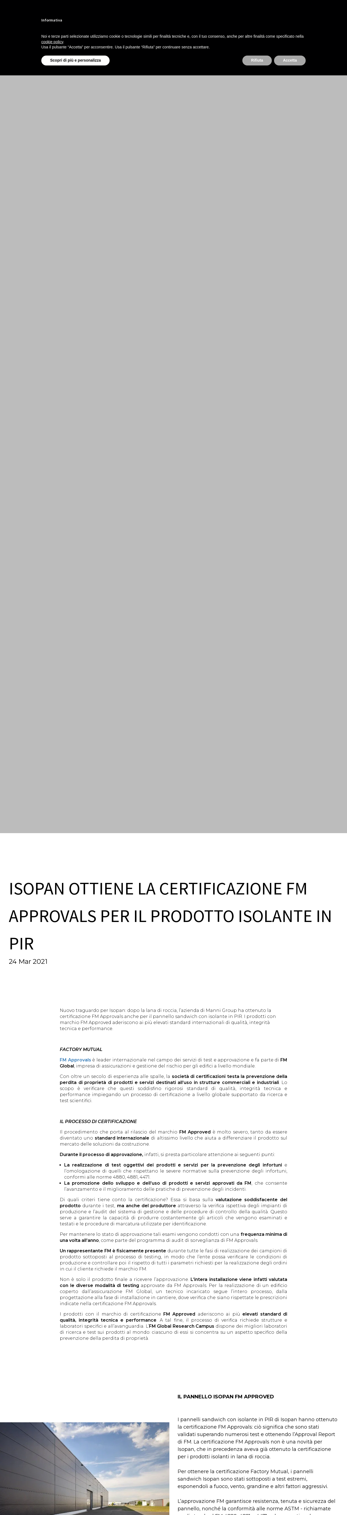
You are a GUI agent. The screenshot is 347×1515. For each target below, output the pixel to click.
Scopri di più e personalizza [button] (75, 60)
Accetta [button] (290, 60)
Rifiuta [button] (257, 60)
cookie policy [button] (52, 42)
